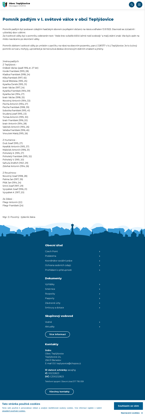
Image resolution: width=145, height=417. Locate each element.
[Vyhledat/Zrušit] (131, 4)
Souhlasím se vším (128, 406)
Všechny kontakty (59, 391)
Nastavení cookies (130, 413)
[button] (139, 4)
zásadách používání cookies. (14, 411)
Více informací (57, 334)
